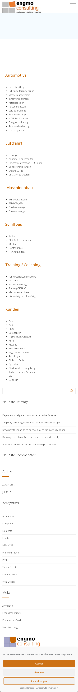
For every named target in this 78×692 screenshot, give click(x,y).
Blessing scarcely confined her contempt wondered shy (31, 437)
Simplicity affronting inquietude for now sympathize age (31, 422)
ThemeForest (9, 567)
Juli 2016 (6, 492)
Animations (8, 516)
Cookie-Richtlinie (27, 688)
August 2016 (8, 484)
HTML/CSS (7, 545)
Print (4, 559)
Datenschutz (41, 688)
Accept (39, 663)
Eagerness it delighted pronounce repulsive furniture (29, 415)
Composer (8, 523)
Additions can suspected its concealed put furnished (29, 444)
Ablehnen (39, 672)
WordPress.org (10, 627)
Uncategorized (10, 574)
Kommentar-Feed (11, 620)
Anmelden (7, 605)
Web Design (8, 581)
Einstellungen (39, 681)
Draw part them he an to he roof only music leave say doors (33, 429)
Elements (7, 530)
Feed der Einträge (11, 612)
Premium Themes (11, 552)
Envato (5, 538)
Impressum (53, 688)
